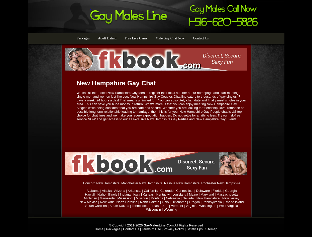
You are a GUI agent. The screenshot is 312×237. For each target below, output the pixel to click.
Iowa (136, 194)
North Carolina (126, 202)
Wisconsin (153, 209)
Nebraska (173, 198)
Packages (83, 38)
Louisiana (179, 194)
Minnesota (107, 198)
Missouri (142, 198)
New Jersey (230, 198)
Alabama (92, 191)
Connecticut (184, 191)
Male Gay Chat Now (170, 38)
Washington (207, 206)
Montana (157, 198)
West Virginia (228, 206)
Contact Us (201, 38)
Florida (218, 191)
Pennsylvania (212, 202)
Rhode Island (234, 202)
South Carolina (96, 206)
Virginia (191, 206)
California (151, 191)
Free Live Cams (136, 38)
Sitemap (211, 229)
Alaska (107, 191)
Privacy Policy (174, 229)
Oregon (194, 202)
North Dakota (149, 202)
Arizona (119, 191)
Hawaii (90, 194)
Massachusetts (227, 194)
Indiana (125, 194)
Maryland (207, 194)
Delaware (203, 191)
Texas (154, 206)
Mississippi (125, 198)
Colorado (167, 191)
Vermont (177, 206)
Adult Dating (107, 38)
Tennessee (140, 206)
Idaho (101, 194)
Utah (164, 206)
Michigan (90, 198)
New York (107, 202)
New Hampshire (208, 198)
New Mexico (88, 202)
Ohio (165, 202)
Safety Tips (194, 229)
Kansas (148, 194)
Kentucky (163, 194)
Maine (193, 194)
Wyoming (170, 209)
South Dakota (119, 206)
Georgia (231, 191)
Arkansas (134, 191)
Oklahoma (178, 202)
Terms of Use (151, 229)
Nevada (188, 198)
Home (99, 229)
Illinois (112, 194)
